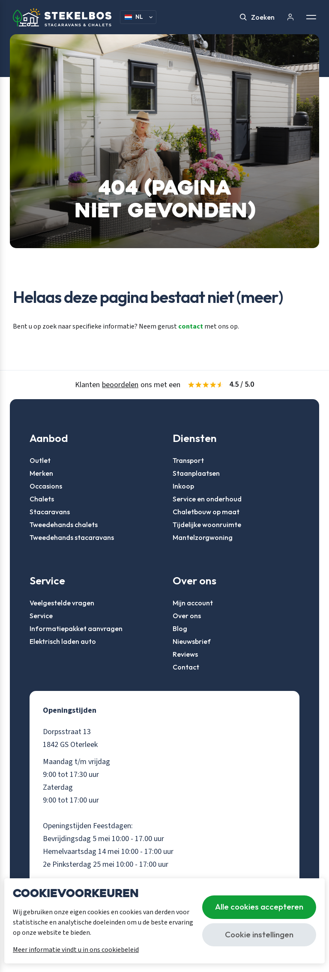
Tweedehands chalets (64, 524)
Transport (188, 460)
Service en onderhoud (207, 499)
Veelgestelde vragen (62, 603)
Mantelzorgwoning (203, 537)
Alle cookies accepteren (259, 906)
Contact (186, 667)
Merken (41, 473)
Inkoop (183, 486)
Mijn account (193, 603)
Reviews (185, 654)
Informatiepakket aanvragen (76, 628)
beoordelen (120, 384)
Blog (180, 628)
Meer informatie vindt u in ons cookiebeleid (76, 949)
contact (190, 326)
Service (41, 615)
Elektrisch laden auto (63, 641)
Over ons (187, 615)
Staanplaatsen (196, 473)
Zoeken (257, 17)
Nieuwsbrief (192, 641)
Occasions (46, 486)
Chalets (42, 499)
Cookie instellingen (259, 934)
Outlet (40, 460)
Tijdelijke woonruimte (207, 524)
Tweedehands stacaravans (72, 537)
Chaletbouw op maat (206, 511)
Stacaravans (50, 511)
